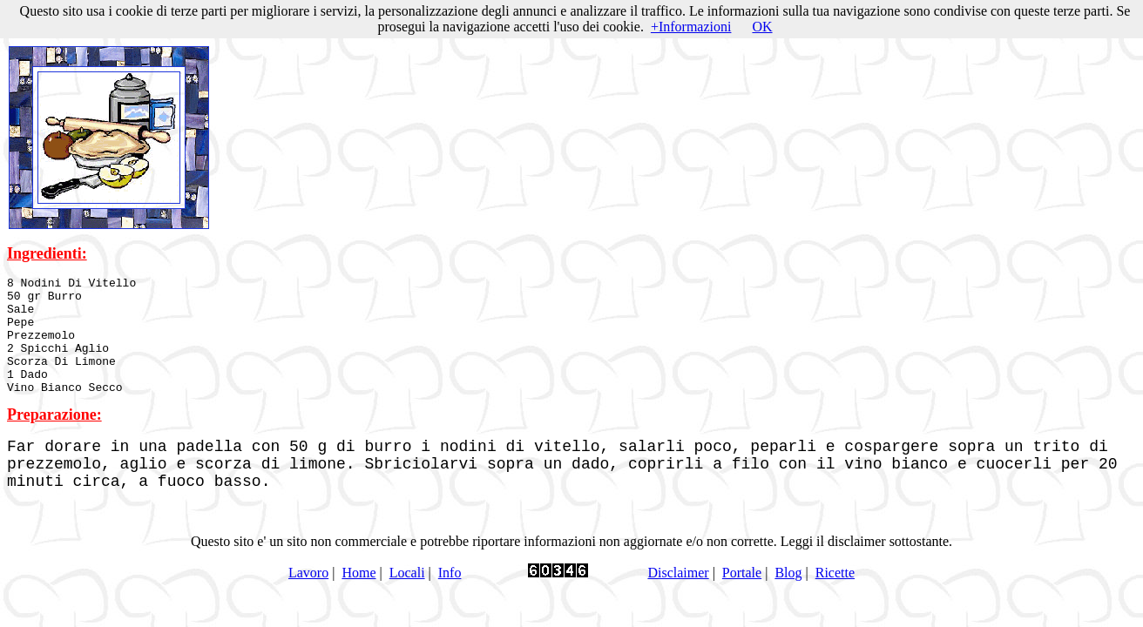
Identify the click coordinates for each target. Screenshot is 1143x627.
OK (762, 26)
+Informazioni (691, 26)
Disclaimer (677, 596)
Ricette (835, 596)
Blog (787, 596)
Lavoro (308, 596)
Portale (741, 596)
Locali (407, 596)
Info (450, 596)
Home (358, 596)
